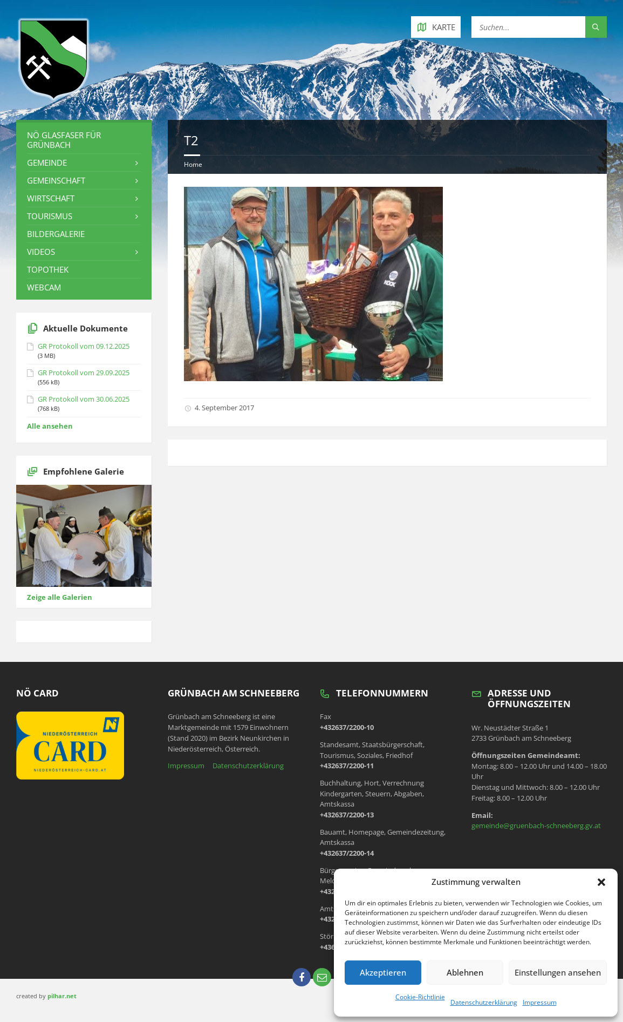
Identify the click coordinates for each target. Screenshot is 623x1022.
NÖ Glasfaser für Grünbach (64, 140)
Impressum (540, 1002)
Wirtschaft (50, 198)
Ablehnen (465, 972)
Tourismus (49, 216)
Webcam (44, 287)
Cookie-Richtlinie (420, 996)
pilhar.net (62, 996)
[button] (601, 882)
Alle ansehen (50, 426)
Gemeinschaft (56, 180)
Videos (41, 251)
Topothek (48, 269)
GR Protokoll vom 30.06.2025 (83, 399)
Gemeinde (47, 162)
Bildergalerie (56, 233)
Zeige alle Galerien (59, 597)
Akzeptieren (383, 972)
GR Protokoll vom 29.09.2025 (83, 372)
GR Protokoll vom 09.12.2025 (83, 346)
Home (193, 164)
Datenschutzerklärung (483, 1002)
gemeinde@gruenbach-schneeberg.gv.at (536, 825)
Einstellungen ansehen (558, 972)
